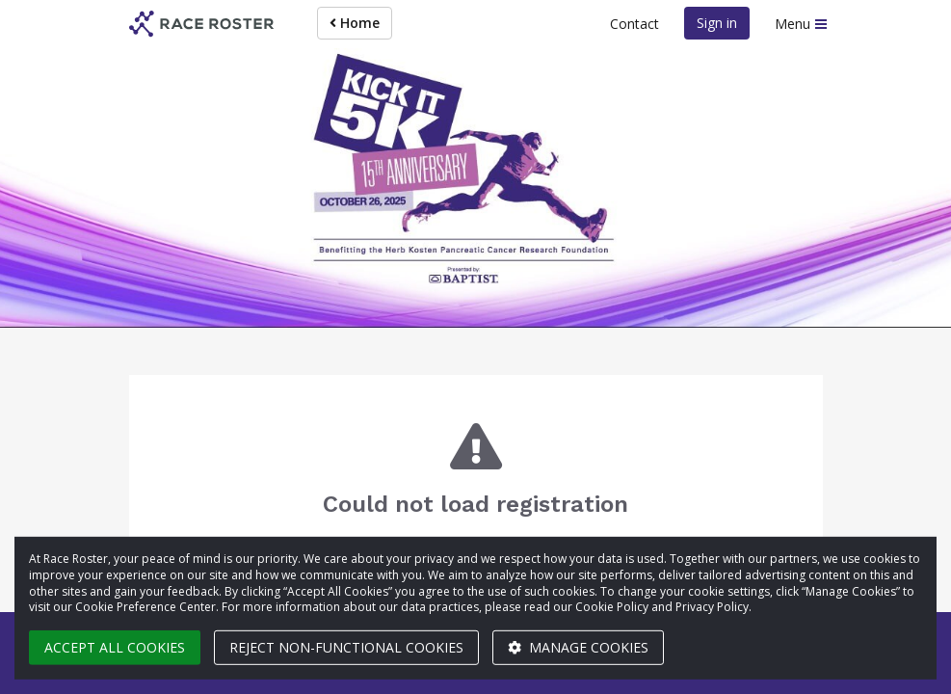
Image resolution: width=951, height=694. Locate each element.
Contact (634, 23)
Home (355, 22)
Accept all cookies (114, 647)
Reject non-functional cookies (346, 647)
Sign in (717, 22)
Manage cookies (578, 647)
